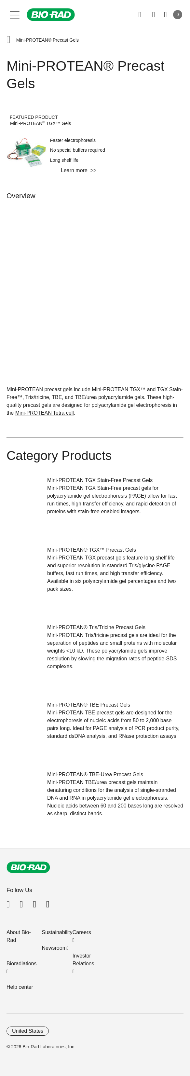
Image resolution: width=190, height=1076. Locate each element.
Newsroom (54, 948)
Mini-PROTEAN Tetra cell (44, 413)
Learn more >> (78, 170)
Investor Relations (83, 959)
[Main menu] (14, 14)
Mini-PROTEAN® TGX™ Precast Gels (91, 550)
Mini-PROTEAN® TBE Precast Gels (88, 705)
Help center (20, 987)
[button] (8, 40)
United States (27, 1031)
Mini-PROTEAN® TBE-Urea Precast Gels (95, 774)
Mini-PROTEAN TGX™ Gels (40, 123)
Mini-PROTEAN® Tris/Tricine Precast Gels (96, 627)
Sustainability (57, 932)
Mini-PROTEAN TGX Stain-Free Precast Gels (100, 480)
